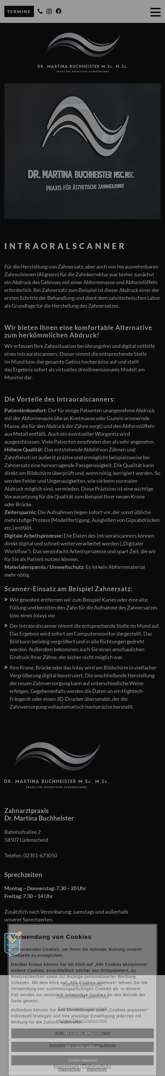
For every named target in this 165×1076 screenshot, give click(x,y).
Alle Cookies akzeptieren (82, 1033)
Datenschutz (69, 1069)
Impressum (97, 1069)
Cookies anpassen (82, 1060)
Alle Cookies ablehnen (82, 1047)
